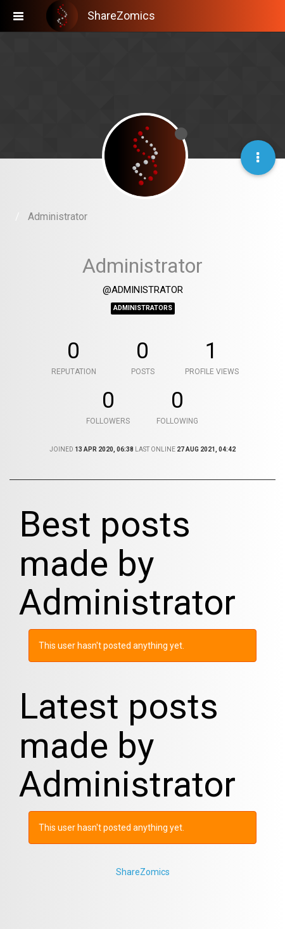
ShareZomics (143, 872)
